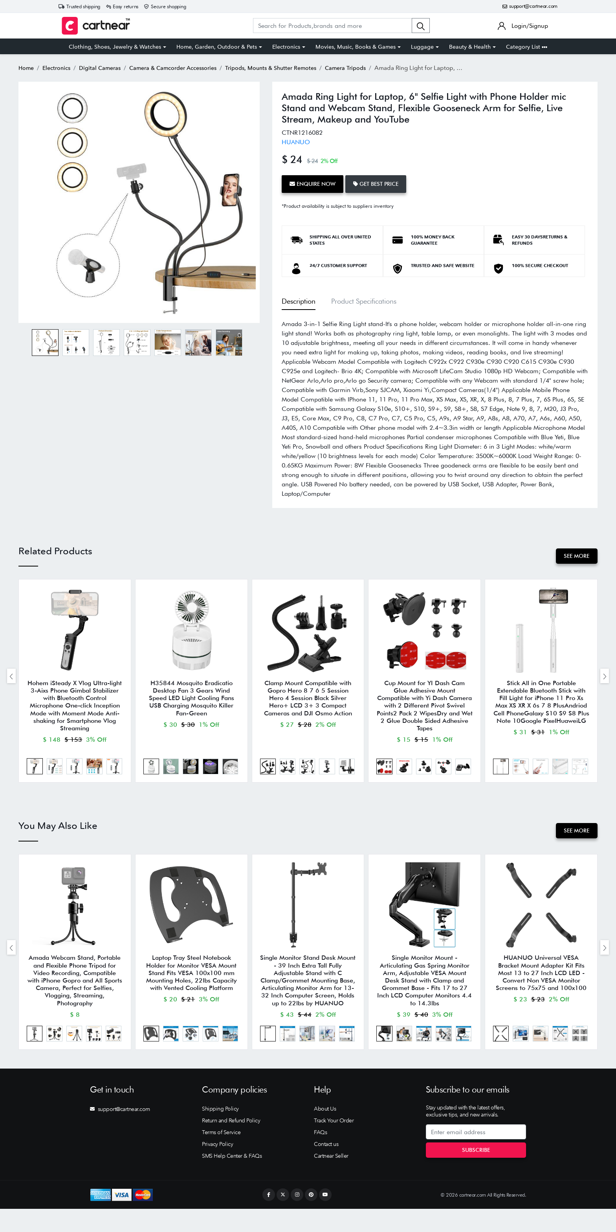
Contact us (326, 1167)
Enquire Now (315, 183)
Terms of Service (221, 1155)
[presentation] (11, 679)
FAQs (320, 1155)
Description (298, 298)
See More (574, 553)
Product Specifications (363, 298)
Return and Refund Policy (231, 1143)
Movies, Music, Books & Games (355, 46)
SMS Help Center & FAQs (232, 1178)
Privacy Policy (217, 1167)
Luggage (422, 46)
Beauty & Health (470, 46)
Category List (526, 46)
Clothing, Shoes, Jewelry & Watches (115, 46)
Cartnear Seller (331, 1178)
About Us (325, 1131)
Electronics (286, 46)
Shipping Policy (220, 1131)
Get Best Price (382, 183)
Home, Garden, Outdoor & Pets (216, 46)
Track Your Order (334, 1143)
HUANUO (296, 142)
